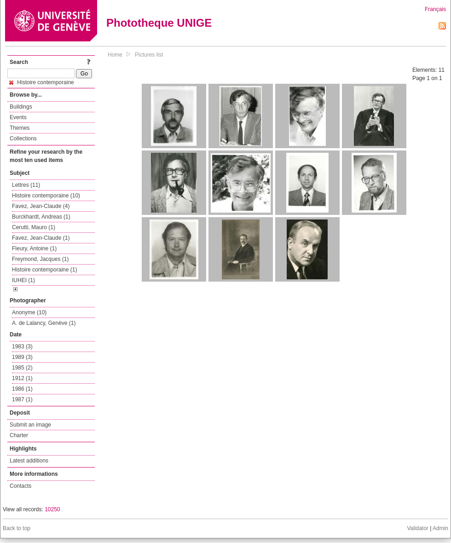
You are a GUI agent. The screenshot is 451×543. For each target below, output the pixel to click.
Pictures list (149, 55)
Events (18, 117)
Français (435, 9)
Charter (19, 435)
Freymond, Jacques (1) (40, 259)
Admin (440, 528)
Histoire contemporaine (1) (44, 269)
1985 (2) (22, 367)
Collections (23, 138)
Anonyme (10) (29, 312)
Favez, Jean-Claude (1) (40, 238)
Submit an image (30, 425)
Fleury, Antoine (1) (34, 248)
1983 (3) (22, 346)
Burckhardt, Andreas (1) (41, 217)
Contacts (20, 486)
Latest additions (29, 460)
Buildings (21, 107)
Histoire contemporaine (41, 82)
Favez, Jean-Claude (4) (40, 206)
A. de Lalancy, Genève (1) (44, 323)
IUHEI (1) (23, 280)
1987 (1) (22, 399)
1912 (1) (22, 378)
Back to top (16, 528)
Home (115, 55)
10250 (52, 509)
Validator (417, 528)
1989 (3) (22, 357)
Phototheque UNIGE (159, 23)
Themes (19, 128)
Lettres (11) (26, 185)
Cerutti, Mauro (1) (33, 227)
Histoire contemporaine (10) (46, 195)
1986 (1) (22, 389)
